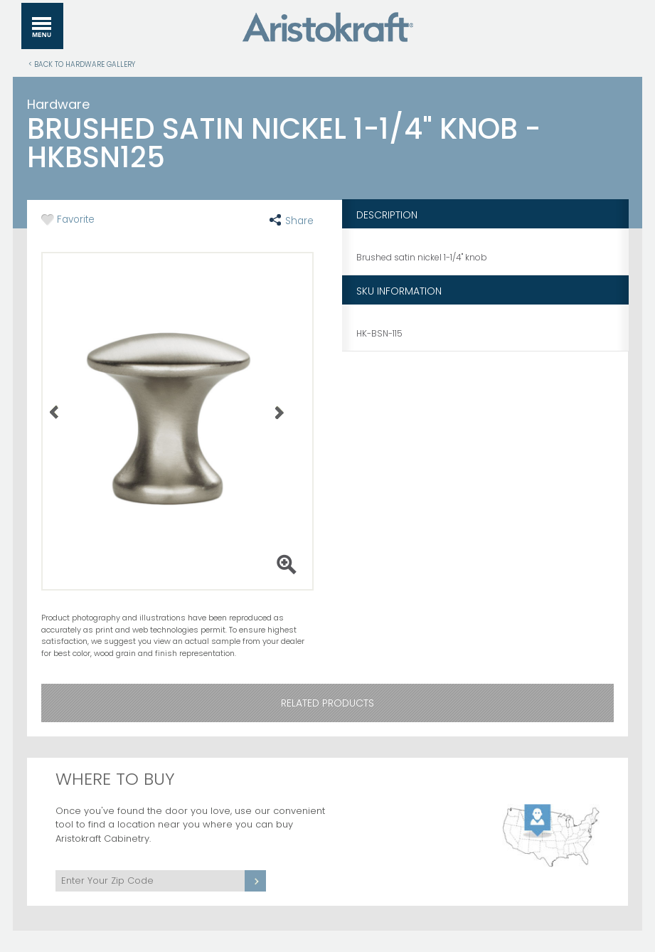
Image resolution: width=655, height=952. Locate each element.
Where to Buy (115, 778)
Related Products (327, 703)
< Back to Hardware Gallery (81, 64)
